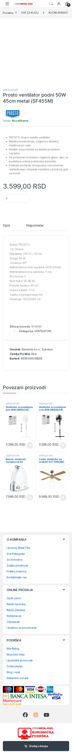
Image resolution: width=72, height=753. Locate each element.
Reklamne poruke (18, 678)
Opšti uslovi (14, 598)
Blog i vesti (13, 672)
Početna (8, 12)
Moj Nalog (13, 648)
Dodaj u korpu (38, 746)
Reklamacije (14, 615)
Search (51, 4)
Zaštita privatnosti (17, 565)
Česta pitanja (14, 666)
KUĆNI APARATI (58, 12)
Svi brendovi (14, 559)
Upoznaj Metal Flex (18, 547)
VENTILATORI (10, 90)
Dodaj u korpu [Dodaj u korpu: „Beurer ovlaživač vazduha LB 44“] (30, 497)
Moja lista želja (16, 654)
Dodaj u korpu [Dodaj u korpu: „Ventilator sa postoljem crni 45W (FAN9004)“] (63, 445)
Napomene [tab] (34, 225)
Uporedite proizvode (20, 660)
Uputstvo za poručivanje (22, 627)
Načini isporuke (16, 604)
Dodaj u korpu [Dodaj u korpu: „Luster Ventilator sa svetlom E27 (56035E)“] (63, 497)
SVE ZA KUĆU (29, 12)
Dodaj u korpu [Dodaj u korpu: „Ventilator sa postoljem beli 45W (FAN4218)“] (30, 445)
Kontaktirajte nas (17, 577)
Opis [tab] (6, 225)
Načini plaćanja (16, 610)
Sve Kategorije (16, 553)
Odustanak (13, 621)
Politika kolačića (16, 571)
